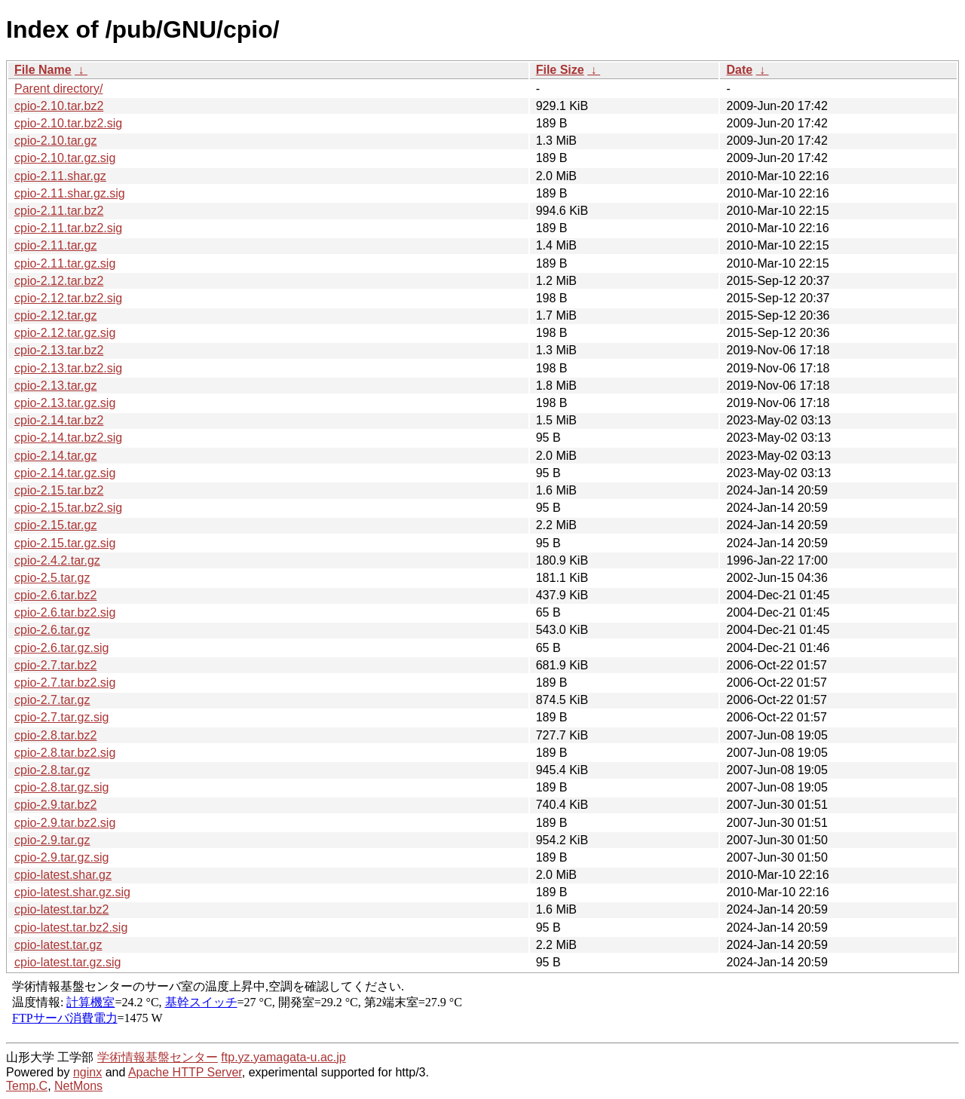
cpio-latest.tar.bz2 (61, 909)
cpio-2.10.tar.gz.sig (64, 158)
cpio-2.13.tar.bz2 (58, 350)
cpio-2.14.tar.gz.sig (64, 473)
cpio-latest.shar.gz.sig (72, 892)
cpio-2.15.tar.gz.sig (64, 543)
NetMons (78, 1085)
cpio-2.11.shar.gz (60, 176)
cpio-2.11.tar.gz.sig (64, 263)
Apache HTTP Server (185, 1072)
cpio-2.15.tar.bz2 (58, 490)
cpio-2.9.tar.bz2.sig (64, 822)
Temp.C (26, 1085)
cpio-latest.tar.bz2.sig (70, 927)
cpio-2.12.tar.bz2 (58, 280)
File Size (560, 69)
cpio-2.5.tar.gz (52, 577)
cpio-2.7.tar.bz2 (55, 665)
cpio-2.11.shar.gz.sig (69, 193)
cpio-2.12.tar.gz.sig (64, 332)
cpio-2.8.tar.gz (52, 770)
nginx (87, 1072)
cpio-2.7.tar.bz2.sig (64, 682)
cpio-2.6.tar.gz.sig (61, 647)
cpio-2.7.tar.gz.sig (61, 717)
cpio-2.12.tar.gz (55, 315)
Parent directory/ (58, 88)
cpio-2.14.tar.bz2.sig (68, 437)
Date (739, 69)
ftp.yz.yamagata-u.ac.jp (283, 1057)
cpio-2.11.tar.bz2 (58, 210)
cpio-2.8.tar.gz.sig (61, 787)
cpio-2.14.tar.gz (55, 455)
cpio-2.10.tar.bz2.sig (68, 123)
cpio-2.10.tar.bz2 (58, 105)
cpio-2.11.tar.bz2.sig (68, 228)
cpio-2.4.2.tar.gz (57, 560)
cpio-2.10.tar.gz (55, 140)
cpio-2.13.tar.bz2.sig (68, 368)
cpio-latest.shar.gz (63, 874)
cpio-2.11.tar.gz (55, 245)
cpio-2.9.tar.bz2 (55, 804)
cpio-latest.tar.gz (58, 944)
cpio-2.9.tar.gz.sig (61, 857)
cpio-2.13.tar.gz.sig (64, 402)
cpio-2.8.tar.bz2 (55, 735)
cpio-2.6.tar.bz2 (55, 595)
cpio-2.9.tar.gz (52, 840)
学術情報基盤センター (157, 1057)
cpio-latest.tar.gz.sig (67, 962)
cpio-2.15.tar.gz (55, 525)
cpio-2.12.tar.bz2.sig (68, 298)
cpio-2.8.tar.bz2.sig (64, 752)
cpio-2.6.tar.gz (52, 629)
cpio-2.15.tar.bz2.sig (68, 507)
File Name (43, 69)
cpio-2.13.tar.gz (55, 385)
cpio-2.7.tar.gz (52, 699)
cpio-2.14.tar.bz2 (58, 420)
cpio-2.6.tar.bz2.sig (64, 612)
